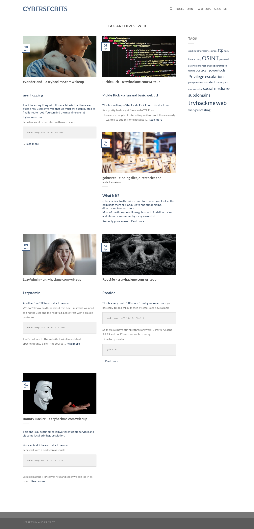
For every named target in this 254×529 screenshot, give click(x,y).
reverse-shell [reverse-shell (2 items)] (205, 82)
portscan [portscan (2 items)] (202, 70)
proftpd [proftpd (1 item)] (191, 82)
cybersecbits (43, 9)
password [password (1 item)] (224, 59)
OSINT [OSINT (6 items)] (210, 57)
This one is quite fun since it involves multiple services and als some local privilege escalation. (58, 433)
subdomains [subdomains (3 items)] (199, 94)
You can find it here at (36, 445)
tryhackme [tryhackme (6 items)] (202, 102)
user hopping (33, 95)
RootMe (108, 293)
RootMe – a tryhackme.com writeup (129, 279)
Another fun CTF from (36, 303)
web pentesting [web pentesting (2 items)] (199, 110)
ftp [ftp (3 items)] (220, 50)
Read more (32, 143)
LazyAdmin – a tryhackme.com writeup (52, 279)
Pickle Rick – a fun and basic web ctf (130, 95)
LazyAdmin (31, 293)
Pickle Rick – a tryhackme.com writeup (131, 82)
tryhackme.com (32, 117)
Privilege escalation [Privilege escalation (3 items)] (206, 76)
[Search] (171, 9)
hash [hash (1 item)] (226, 51)
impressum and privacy (39, 522)
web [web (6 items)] (221, 102)
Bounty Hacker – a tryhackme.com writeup (55, 419)
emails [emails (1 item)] (214, 51)
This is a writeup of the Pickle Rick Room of (128, 105)
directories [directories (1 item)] (205, 51)
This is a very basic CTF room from (123, 303)
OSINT (191, 8)
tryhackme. (162, 105)
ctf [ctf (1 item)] (198, 51)
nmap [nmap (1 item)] (198, 59)
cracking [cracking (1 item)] (192, 51)
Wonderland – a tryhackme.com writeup (53, 82)
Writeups (204, 8)
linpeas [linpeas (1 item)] (191, 59)
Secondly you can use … (116, 221)
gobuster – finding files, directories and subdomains (132, 180)
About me (220, 8)
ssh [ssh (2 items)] (228, 89)
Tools (179, 8)
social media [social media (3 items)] (214, 88)
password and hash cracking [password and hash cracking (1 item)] (201, 65)
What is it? (110, 195)
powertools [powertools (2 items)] (217, 70)
